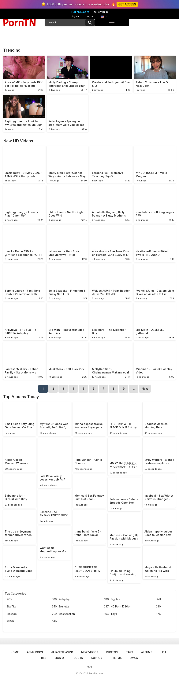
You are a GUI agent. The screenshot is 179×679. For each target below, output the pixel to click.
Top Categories (15, 593)
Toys (136, 614)
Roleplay (84, 599)
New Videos (89, 652)
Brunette (84, 606)
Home (15, 652)
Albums (146, 652)
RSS (43, 657)
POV (32, 599)
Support (97, 657)
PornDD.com (80, 12)
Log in (89, 16)
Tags (129, 652)
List (163, 652)
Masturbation (84, 614)
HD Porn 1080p (136, 606)
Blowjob (32, 614)
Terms (117, 657)
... (133, 388)
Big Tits (32, 606)
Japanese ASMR (62, 652)
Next (145, 388)
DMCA (134, 657)
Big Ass (136, 599)
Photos (112, 652)
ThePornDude (100, 12)
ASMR (32, 621)
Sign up (76, 16)
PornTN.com (96, 673)
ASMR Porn (35, 652)
